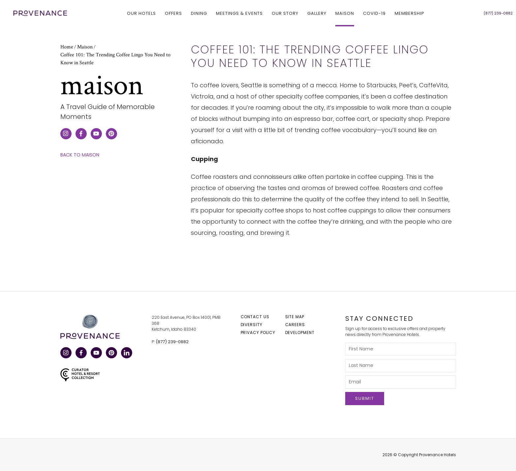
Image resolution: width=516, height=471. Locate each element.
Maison (344, 13)
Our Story (285, 13)
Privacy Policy (258, 332)
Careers (295, 324)
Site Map (294, 317)
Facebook (80, 353)
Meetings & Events (239, 13)
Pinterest (111, 353)
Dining (199, 13)
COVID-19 (374, 13)
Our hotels (141, 13)
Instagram (65, 353)
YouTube (96, 353)
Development (300, 332)
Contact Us (255, 317)
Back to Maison (79, 155)
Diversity (251, 324)
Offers (173, 13)
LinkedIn (126, 353)
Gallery (316, 13)
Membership (409, 13)
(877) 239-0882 (172, 342)
